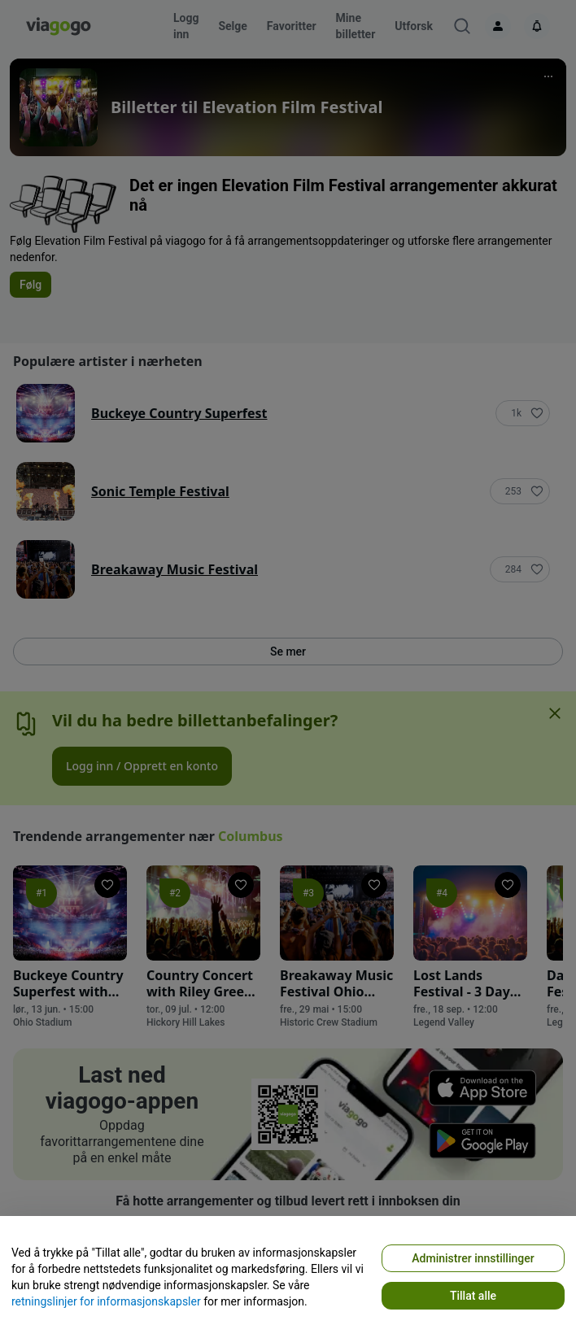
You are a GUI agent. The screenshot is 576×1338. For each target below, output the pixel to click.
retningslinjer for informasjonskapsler (106, 1301)
